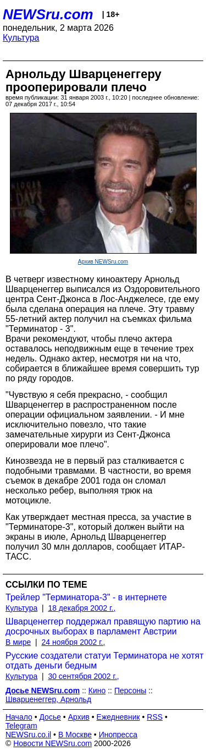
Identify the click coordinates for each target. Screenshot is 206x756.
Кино (97, 690)
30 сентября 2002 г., (83, 676)
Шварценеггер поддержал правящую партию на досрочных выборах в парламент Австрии (103, 626)
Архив (79, 717)
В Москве (75, 734)
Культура (21, 37)
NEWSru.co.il (28, 734)
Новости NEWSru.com (52, 743)
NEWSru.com (48, 14)
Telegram (21, 725)
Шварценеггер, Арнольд (48, 699)
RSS (155, 717)
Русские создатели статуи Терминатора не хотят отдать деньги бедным (104, 660)
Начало (18, 717)
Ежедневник (118, 717)
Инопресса (118, 734)
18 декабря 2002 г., (81, 608)
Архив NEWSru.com (103, 262)
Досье (50, 717)
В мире (18, 642)
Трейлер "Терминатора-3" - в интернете (86, 597)
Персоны (130, 690)
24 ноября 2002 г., (73, 642)
